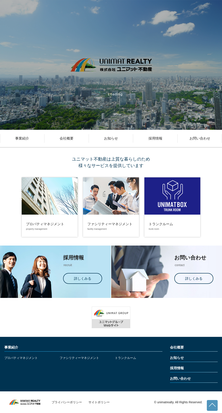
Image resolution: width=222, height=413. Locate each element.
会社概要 (66, 138)
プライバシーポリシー (67, 402)
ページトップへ (212, 405)
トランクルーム (125, 358)
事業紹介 (22, 138)
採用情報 (155, 138)
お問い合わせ (199, 138)
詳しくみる (82, 278)
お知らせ (111, 138)
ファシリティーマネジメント (79, 358)
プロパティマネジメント (21, 358)
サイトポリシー (99, 402)
